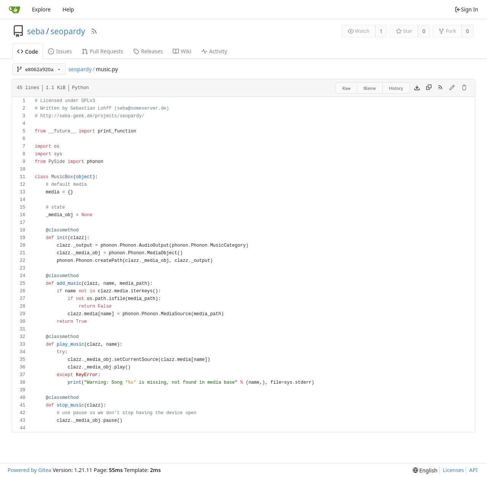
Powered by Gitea (29, 470)
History (396, 88)
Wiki (182, 51)
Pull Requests (102, 51)
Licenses (453, 470)
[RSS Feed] (94, 31)
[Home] (14, 9)
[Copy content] (428, 87)
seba (36, 31)
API (473, 470)
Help (68, 9)
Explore (41, 9)
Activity (214, 51)
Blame (369, 88)
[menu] (425, 470)
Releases (148, 51)
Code (27, 51)
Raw (346, 88)
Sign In (466, 9)
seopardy (67, 31)
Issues (60, 51)
